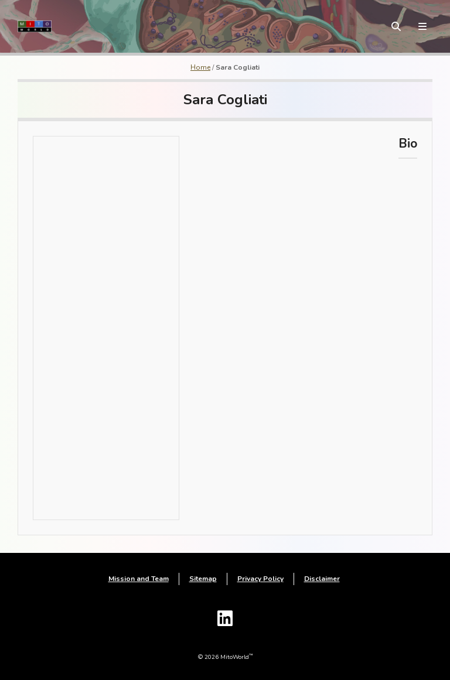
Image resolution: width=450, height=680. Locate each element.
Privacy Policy (260, 578)
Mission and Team (138, 578)
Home (200, 67)
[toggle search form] (396, 26)
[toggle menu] (422, 26)
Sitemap (203, 578)
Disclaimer (322, 578)
